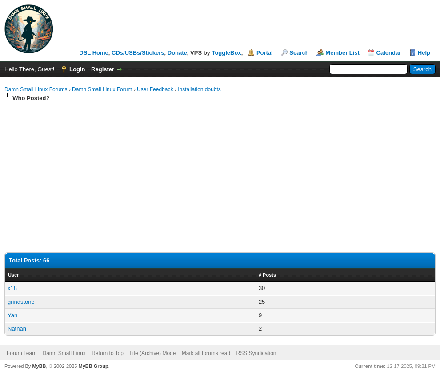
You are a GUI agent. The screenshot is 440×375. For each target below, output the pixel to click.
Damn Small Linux (63, 353)
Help (424, 52)
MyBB (39, 366)
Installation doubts (199, 89)
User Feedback (155, 89)
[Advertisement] (220, 169)
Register (102, 69)
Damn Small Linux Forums (35, 89)
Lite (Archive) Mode (152, 353)
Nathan (17, 328)
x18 (12, 288)
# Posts (267, 275)
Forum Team (21, 353)
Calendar (388, 52)
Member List (342, 52)
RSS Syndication (256, 353)
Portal (264, 52)
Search (298, 52)
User (13, 275)
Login (77, 69)
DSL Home (93, 52)
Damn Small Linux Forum (102, 89)
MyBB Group (93, 366)
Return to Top (108, 353)
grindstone (21, 301)
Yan (12, 315)
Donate (177, 52)
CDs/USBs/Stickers (138, 52)
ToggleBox (226, 52)
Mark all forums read (206, 353)
